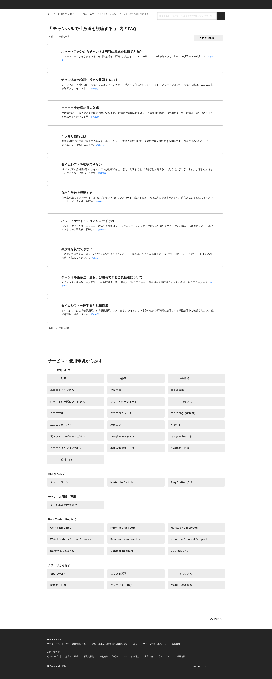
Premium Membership (125, 539)
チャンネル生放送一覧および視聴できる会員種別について (101, 277)
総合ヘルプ (52, 656)
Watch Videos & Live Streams (70, 539)
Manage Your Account (186, 527)
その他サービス (180, 448)
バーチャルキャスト (122, 436)
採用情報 (181, 656)
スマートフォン (59, 482)
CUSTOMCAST (180, 550)
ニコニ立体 (57, 413)
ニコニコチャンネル (106, 14)
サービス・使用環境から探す (60, 14)
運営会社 (176, 643)
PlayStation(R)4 (181, 482)
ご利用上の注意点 (181, 585)
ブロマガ (115, 390)
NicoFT (175, 424)
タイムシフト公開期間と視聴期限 (84, 305)
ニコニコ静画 (118, 378)
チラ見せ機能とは (73, 136)
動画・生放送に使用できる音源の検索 (110, 643)
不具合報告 (89, 656)
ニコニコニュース (121, 413)
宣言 (135, 643)
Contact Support (121, 550)
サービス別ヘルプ (86, 14)
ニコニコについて (181, 573)
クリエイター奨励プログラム (67, 401)
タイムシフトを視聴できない (81, 164)
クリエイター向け (121, 585)
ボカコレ (115, 424)
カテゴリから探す (59, 565)
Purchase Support (122, 527)
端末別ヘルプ (56, 474)
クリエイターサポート (123, 401)
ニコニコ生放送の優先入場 (80, 108)
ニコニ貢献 (177, 390)
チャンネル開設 (131, 656)
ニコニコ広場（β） (61, 459)
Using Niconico (60, 527)
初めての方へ (58, 573)
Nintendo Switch (121, 482)
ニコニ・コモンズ (181, 401)
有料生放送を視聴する (76, 192)
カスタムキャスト (181, 436)
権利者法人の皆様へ (109, 656)
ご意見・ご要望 (70, 656)
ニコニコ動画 (58, 378)
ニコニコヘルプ (79, 5)
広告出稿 (148, 656)
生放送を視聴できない (76, 249)
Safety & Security (62, 550)
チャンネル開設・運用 (62, 496)
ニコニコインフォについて (66, 448)
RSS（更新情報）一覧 (75, 643)
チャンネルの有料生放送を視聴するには (89, 80)
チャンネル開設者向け (63, 505)
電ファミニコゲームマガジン (67, 436)
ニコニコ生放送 (180, 378)
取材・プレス (165, 656)
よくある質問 (118, 573)
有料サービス (58, 585)
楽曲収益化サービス (122, 448)
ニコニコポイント (61, 424)
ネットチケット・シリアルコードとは (87, 221)
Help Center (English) (62, 519)
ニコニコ (51, 5)
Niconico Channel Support (189, 539)
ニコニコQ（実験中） (184, 413)
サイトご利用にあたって (154, 643)
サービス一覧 (53, 643)
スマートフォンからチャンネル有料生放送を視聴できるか (101, 51)
